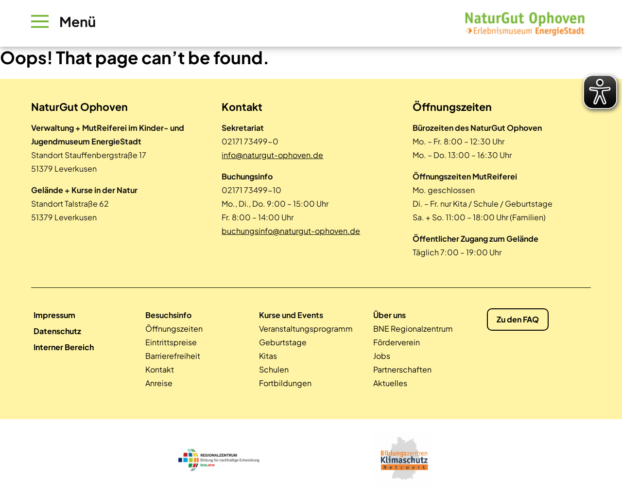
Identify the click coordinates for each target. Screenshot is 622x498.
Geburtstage (283, 342)
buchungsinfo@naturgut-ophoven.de (291, 231)
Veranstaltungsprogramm (306, 328)
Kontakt (159, 369)
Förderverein (396, 342)
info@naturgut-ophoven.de (272, 155)
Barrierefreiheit (172, 356)
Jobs (381, 356)
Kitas (268, 356)
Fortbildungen (285, 383)
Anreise (159, 383)
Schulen (274, 369)
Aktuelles (390, 383)
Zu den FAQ (518, 319)
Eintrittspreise (171, 342)
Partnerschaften (402, 369)
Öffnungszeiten (174, 328)
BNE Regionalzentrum (413, 328)
